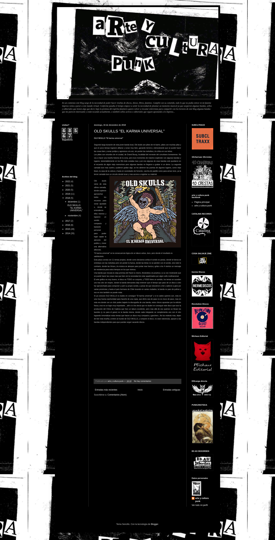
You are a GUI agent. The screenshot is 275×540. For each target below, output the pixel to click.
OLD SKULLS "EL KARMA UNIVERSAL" (129, 131)
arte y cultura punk (203, 205)
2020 (68, 190)
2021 (68, 185)
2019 (68, 194)
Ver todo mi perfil (200, 505)
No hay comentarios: (143, 381)
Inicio (140, 390)
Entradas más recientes (106, 390)
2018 (68, 198)
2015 (68, 229)
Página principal (201, 202)
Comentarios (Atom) (116, 395)
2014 (68, 233)
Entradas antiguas (171, 390)
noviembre (73, 215)
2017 (68, 221)
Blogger (154, 524)
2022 (68, 181)
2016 (68, 225)
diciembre (73, 202)
